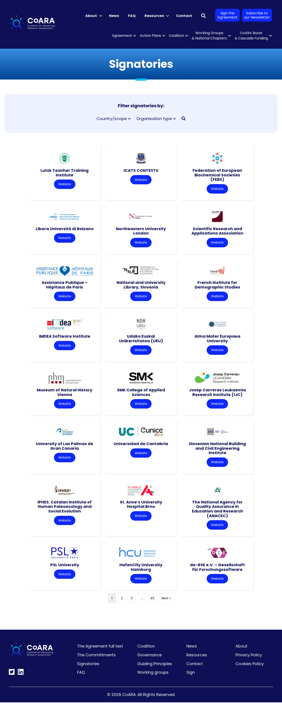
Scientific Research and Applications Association (217, 231)
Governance (149, 655)
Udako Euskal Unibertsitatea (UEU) (141, 339)
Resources (196, 655)
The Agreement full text (100, 647)
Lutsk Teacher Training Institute (65, 173)
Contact (194, 664)
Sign (190, 673)
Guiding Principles (154, 664)
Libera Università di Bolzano (65, 228)
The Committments (96, 655)
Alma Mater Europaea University (217, 339)
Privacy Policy (249, 655)
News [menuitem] (114, 15)
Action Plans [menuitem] (150, 35)
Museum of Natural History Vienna (64, 393)
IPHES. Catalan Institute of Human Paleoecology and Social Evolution (64, 507)
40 (152, 599)
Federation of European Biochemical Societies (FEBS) (217, 175)
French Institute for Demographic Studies (217, 285)
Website (64, 184)
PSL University (64, 565)
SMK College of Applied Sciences (141, 393)
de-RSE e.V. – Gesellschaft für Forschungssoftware (217, 568)
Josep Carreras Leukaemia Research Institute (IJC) (217, 393)
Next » (166, 599)
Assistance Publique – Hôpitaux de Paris (64, 285)
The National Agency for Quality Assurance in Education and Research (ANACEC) (217, 509)
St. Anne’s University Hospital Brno (141, 505)
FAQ (81, 673)
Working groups (153, 673)
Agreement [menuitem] (122, 35)
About (241, 647)
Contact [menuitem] (184, 15)
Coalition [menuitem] (176, 35)
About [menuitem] (91, 15)
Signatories (88, 664)
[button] (100, 16)
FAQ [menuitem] (131, 15)
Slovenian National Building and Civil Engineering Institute (217, 448)
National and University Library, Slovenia (141, 285)
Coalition (146, 647)
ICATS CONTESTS (141, 170)
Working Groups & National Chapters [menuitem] (209, 35)
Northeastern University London (141, 231)
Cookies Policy (250, 664)
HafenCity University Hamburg (140, 568)
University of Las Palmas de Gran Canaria (64, 446)
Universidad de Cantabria (141, 444)
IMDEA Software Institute (64, 336)
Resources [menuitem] (154, 15)
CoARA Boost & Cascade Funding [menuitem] (251, 35)
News (191, 647)
